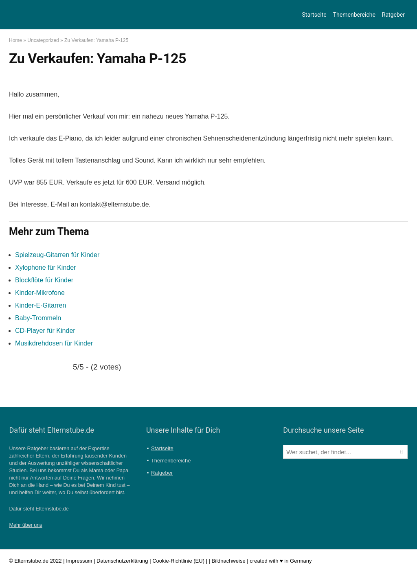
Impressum (79, 561)
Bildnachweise (229, 561)
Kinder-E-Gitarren (40, 305)
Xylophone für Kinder (45, 267)
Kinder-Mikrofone (40, 292)
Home (15, 40)
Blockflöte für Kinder (44, 280)
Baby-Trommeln (38, 318)
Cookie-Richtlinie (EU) (178, 561)
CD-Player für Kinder (45, 330)
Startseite (314, 14)
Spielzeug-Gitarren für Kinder (57, 254)
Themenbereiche (354, 14)
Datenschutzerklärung (122, 561)
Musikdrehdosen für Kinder (54, 343)
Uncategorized (43, 40)
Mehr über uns (25, 525)
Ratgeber (393, 14)
